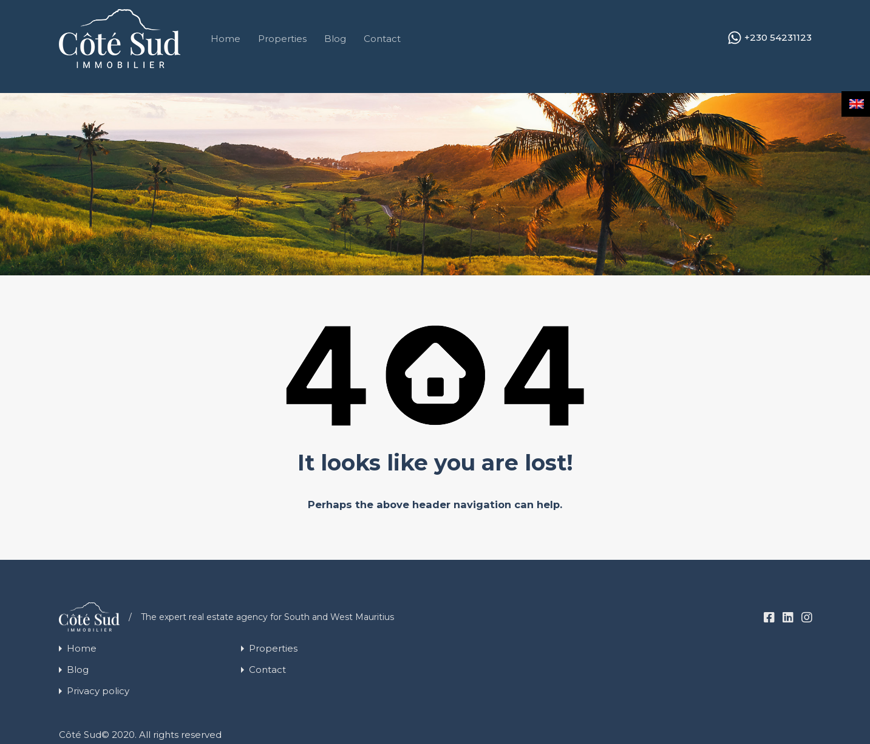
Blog (335, 38)
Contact (382, 38)
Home (225, 38)
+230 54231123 (778, 37)
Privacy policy (98, 690)
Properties (282, 38)
